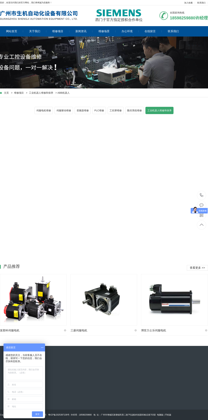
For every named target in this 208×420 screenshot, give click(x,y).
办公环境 (130, 31)
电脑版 (160, 415)
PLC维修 (99, 110)
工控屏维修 (116, 110)
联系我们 (201, 3)
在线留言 (153, 31)
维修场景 (107, 31)
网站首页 (14, 31)
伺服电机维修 (43, 110)
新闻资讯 (84, 31)
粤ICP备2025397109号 (59, 415)
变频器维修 (83, 110)
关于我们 (37, 31)
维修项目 (60, 31)
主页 (6, 92)
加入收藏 (188, 3)
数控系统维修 (134, 110)
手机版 (168, 415)
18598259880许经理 (201, 195)
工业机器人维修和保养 (41, 92)
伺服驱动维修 (64, 110)
